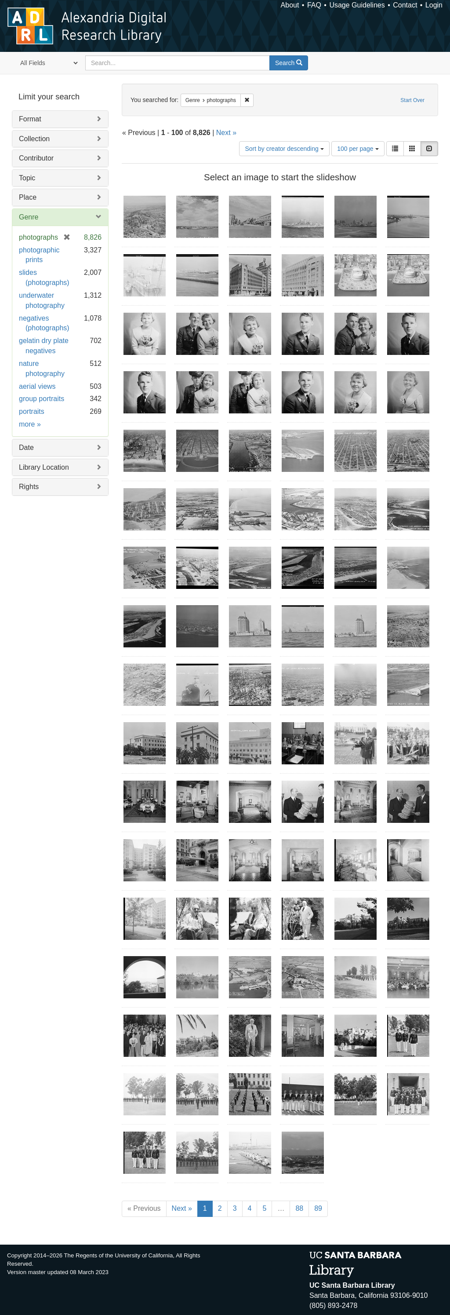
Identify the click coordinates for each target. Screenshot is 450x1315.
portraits (31, 411)
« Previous (144, 1208)
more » (30, 424)
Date (26, 447)
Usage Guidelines (357, 5)
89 (318, 1208)
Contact (405, 5)
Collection (34, 138)
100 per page (357, 148)
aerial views (37, 386)
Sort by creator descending (284, 148)
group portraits (41, 398)
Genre (28, 217)
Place (27, 197)
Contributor (36, 158)
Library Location (44, 467)
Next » (226, 132)
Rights (29, 486)
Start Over (412, 100)
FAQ (314, 5)
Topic (27, 178)
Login (434, 5)
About (290, 5)
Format (30, 119)
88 (299, 1208)
